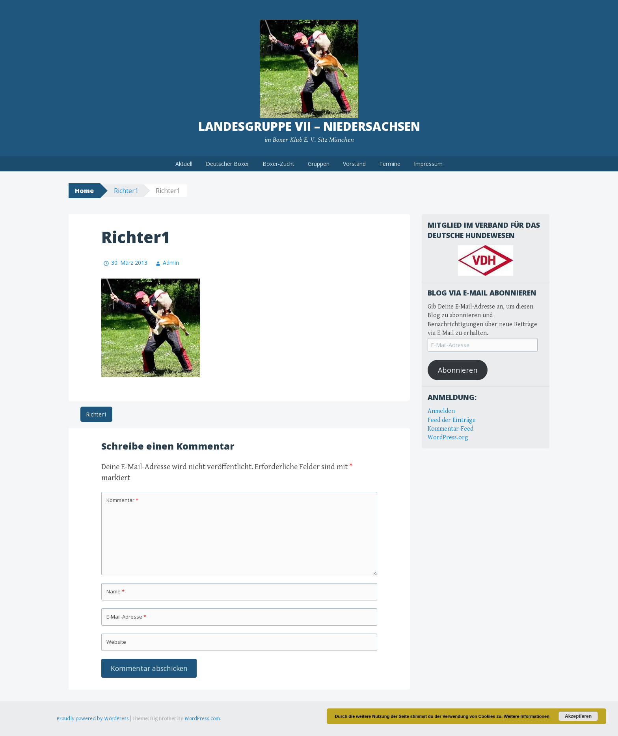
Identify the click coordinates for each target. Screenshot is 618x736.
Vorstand (354, 163)
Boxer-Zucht (278, 163)
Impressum (428, 163)
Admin (171, 262)
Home (84, 190)
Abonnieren (457, 370)
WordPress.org (448, 437)
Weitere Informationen (526, 716)
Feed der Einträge (452, 420)
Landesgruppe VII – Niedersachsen (309, 126)
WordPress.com (202, 719)
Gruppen (318, 163)
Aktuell (183, 163)
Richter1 (126, 190)
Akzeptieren (578, 716)
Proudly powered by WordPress (93, 719)
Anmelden (441, 411)
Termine (389, 163)
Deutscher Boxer (227, 163)
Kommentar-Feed (450, 429)
